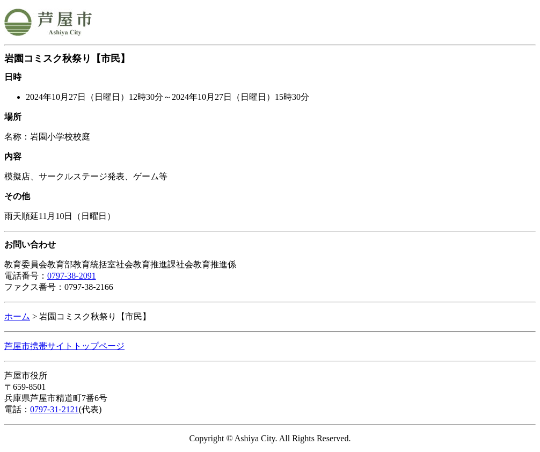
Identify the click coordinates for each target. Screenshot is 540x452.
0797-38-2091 (71, 275)
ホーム (17, 316)
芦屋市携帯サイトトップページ (64, 346)
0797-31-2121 (54, 409)
